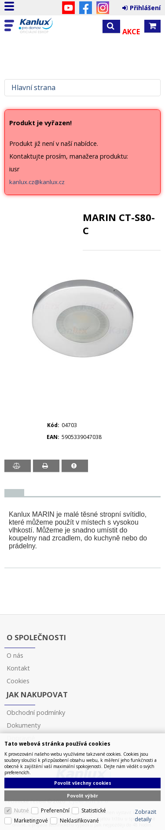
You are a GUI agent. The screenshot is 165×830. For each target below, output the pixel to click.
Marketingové (31, 820)
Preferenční (55, 810)
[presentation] (14, 492)
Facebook (85, 7)
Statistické (93, 810)
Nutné (21, 810)
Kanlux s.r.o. (44, 26)
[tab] (14, 493)
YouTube (68, 7)
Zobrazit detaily (145, 815)
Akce (131, 31)
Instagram (102, 7)
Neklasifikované (79, 820)
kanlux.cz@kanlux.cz (37, 182)
